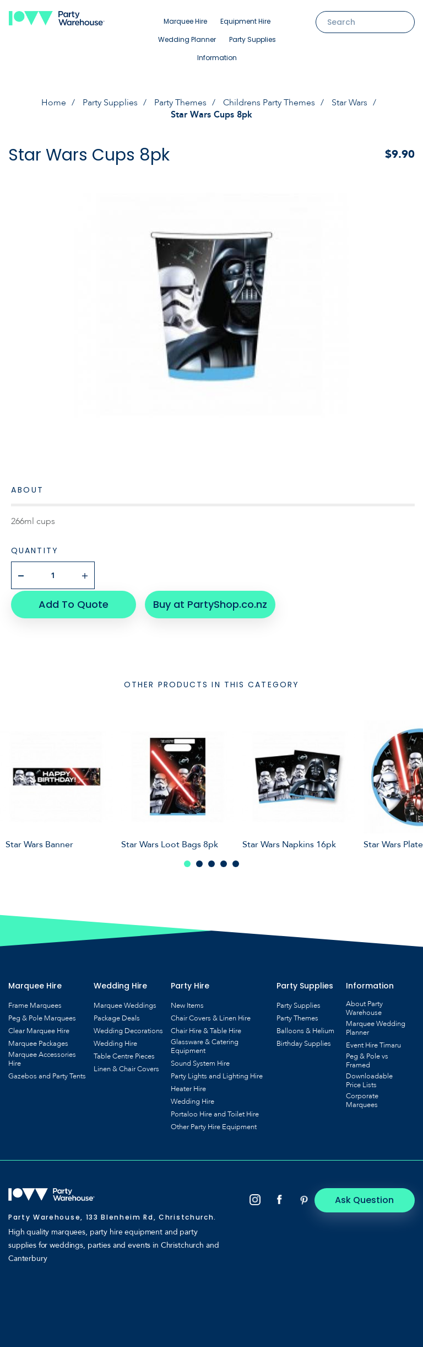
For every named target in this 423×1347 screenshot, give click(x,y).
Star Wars (349, 103)
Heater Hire (188, 1087)
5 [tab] (235, 862)
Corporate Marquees (362, 1099)
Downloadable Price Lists (369, 1079)
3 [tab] (211, 862)
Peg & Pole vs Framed (367, 1059)
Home (53, 103)
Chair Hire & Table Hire (206, 1029)
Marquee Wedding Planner (375, 1026)
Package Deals (117, 1016)
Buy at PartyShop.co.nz (207, 603)
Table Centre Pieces (124, 1054)
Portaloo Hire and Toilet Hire (215, 1112)
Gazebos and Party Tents (47, 1074)
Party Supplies (252, 39)
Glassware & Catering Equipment (204, 1045)
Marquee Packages (38, 1042)
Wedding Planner (187, 39)
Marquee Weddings (125, 1003)
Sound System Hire (200, 1061)
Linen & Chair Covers (126, 1067)
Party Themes (180, 103)
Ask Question (368, 1198)
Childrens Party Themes (269, 103)
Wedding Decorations (128, 1029)
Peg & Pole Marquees (42, 1016)
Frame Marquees (35, 1003)
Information (217, 57)
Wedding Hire (115, 1042)
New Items (187, 1003)
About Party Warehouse (364, 1006)
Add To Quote (72, 603)
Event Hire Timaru (373, 1043)
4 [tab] (223, 862)
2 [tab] (199, 862)
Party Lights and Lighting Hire (217, 1074)
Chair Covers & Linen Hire (211, 1016)
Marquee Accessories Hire (42, 1057)
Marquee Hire (185, 21)
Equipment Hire (245, 21)
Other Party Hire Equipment (214, 1125)
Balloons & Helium (305, 1029)
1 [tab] (187, 862)
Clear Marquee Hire (38, 1029)
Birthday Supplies (303, 1042)
